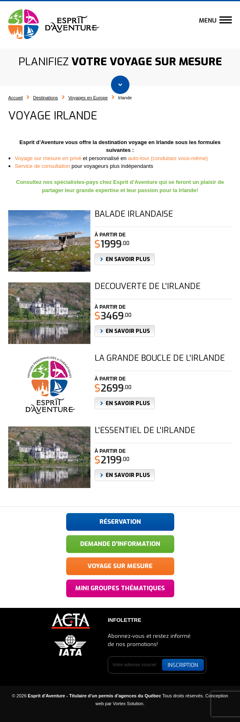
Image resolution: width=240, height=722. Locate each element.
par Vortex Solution (124, 703)
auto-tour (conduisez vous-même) (168, 158)
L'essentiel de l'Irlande (145, 430)
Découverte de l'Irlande (148, 286)
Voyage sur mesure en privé (48, 158)
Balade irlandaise (134, 214)
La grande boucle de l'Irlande (160, 358)
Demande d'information (120, 544)
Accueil (15, 97)
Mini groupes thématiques (120, 588)
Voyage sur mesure (120, 566)
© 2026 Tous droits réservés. (108, 695)
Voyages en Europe (88, 97)
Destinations (45, 97)
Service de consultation (42, 166)
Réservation (120, 522)
